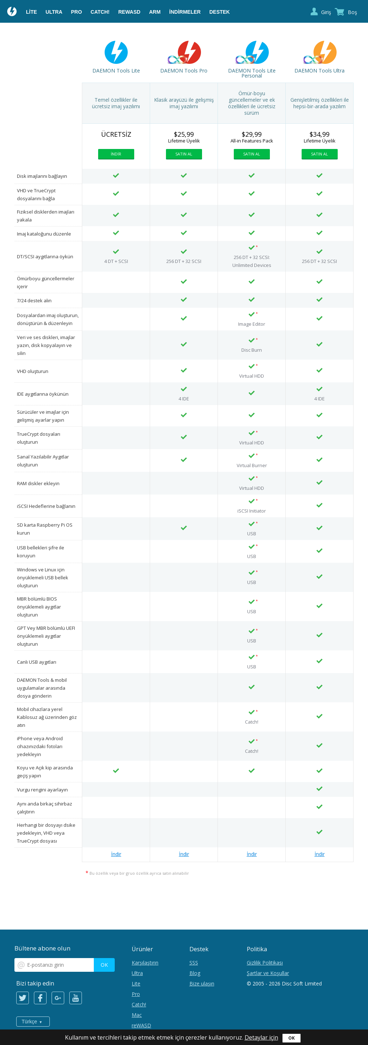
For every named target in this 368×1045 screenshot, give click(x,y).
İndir (116, 154)
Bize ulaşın (201, 983)
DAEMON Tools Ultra (319, 70)
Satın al (183, 154)
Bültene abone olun (42, 948)
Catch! (100, 12)
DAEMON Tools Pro (183, 70)
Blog (194, 973)
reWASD (129, 12)
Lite (31, 12)
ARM (155, 12)
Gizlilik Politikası (265, 962)
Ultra (53, 12)
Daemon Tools (12, 12)
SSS (193, 962)
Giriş (326, 12)
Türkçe (29, 1021)
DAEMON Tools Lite (116, 70)
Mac (137, 1014)
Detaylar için (261, 1037)
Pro (76, 12)
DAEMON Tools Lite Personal (252, 73)
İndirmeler (185, 12)
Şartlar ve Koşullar (268, 973)
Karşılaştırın (145, 962)
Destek (219, 12)
